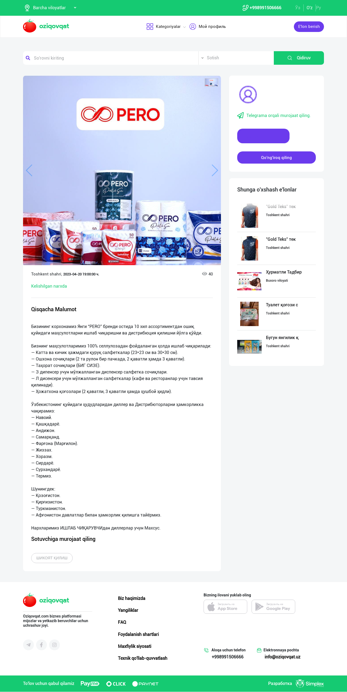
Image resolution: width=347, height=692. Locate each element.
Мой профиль (207, 27)
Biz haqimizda (131, 598)
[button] (211, 83)
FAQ (122, 622)
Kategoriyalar (163, 27)
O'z (310, 7)
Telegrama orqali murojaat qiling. (274, 116)
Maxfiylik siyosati (134, 646)
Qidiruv (299, 58)
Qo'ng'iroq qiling (276, 157)
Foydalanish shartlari (138, 634)
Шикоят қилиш (52, 558)
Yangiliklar (128, 610)
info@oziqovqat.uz (282, 657)
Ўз (297, 7)
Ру (318, 7)
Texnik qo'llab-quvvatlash (142, 658)
